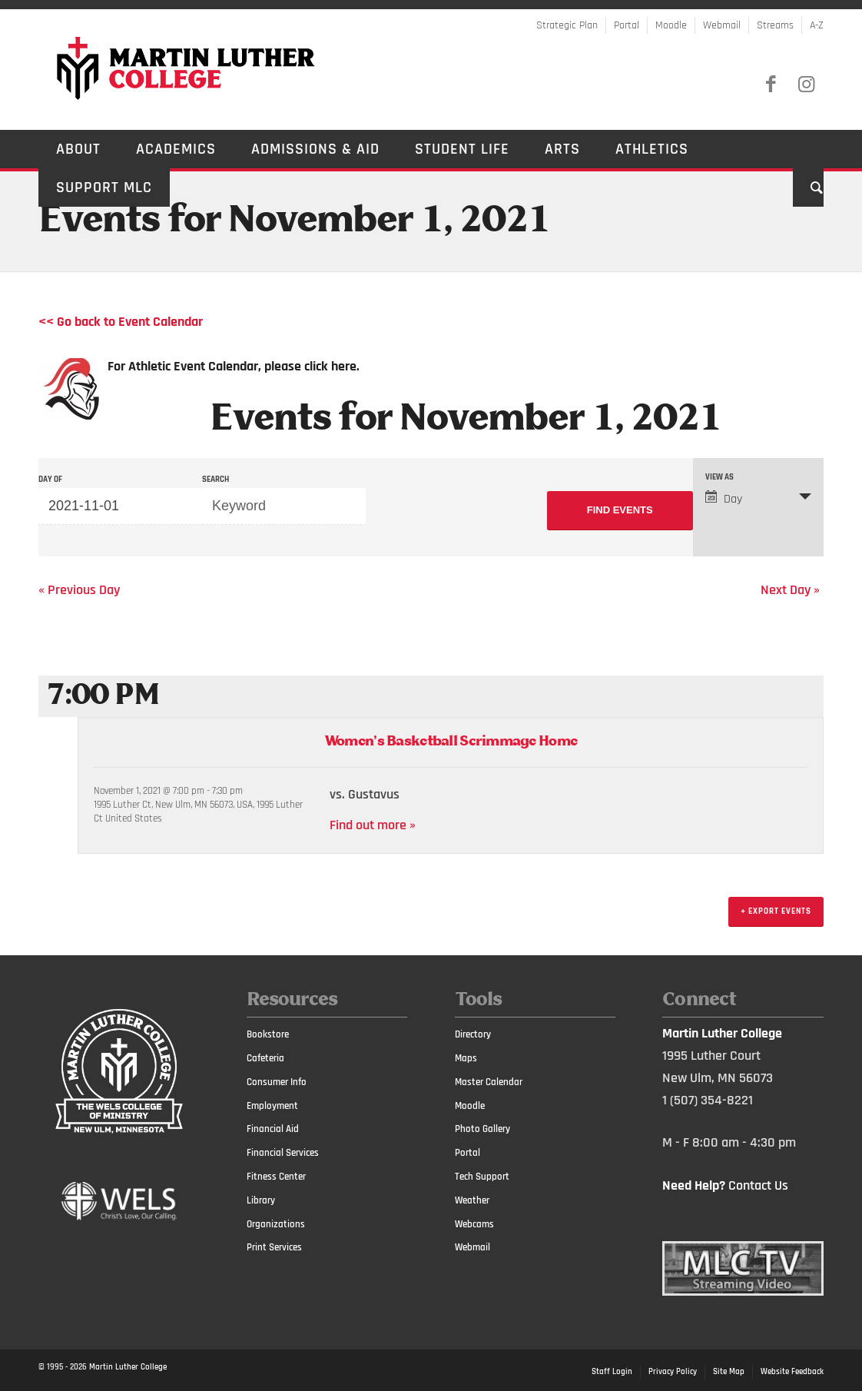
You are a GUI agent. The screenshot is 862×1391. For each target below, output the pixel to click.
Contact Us (758, 1185)
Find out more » (373, 825)
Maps (466, 1058)
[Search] (808, 187)
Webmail (722, 25)
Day (723, 498)
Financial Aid (273, 1129)
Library (261, 1200)
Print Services (274, 1247)
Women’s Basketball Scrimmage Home (450, 741)
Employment (272, 1106)
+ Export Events (776, 911)
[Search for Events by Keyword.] (284, 506)
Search (215, 480)
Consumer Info (277, 1082)
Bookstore (268, 1034)
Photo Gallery (482, 1129)
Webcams (474, 1224)
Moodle (671, 25)
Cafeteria (265, 1058)
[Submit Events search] (620, 510)
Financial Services (283, 1153)
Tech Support (482, 1176)
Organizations (276, 1224)
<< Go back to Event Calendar (120, 321)
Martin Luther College (128, 1367)
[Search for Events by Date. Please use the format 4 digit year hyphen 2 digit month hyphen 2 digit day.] (120, 506)
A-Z (817, 25)
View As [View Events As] (719, 477)
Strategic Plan (567, 25)
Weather (472, 1200)
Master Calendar (488, 1082)
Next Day (790, 590)
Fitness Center (276, 1176)
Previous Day (79, 590)
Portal (626, 25)
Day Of (50, 480)
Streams (775, 25)
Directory (473, 1034)
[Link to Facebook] (770, 84)
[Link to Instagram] (806, 84)
